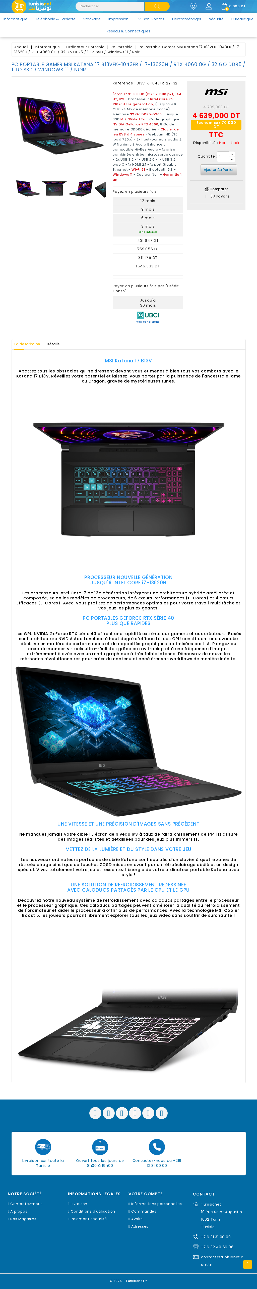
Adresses (139, 1226)
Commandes (143, 1211)
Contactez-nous (26, 1203)
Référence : (124, 83)
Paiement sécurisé (89, 1218)
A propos (18, 1211)
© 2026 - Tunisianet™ (128, 1280)
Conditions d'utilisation (93, 1211)
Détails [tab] (60, 344)
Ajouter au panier (219, 169)
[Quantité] (223, 156)
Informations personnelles (156, 1203)
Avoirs (137, 1218)
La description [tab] (30, 344)
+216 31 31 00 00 (216, 1236)
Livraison (79, 1203)
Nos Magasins (23, 1218)
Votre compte (145, 1194)
